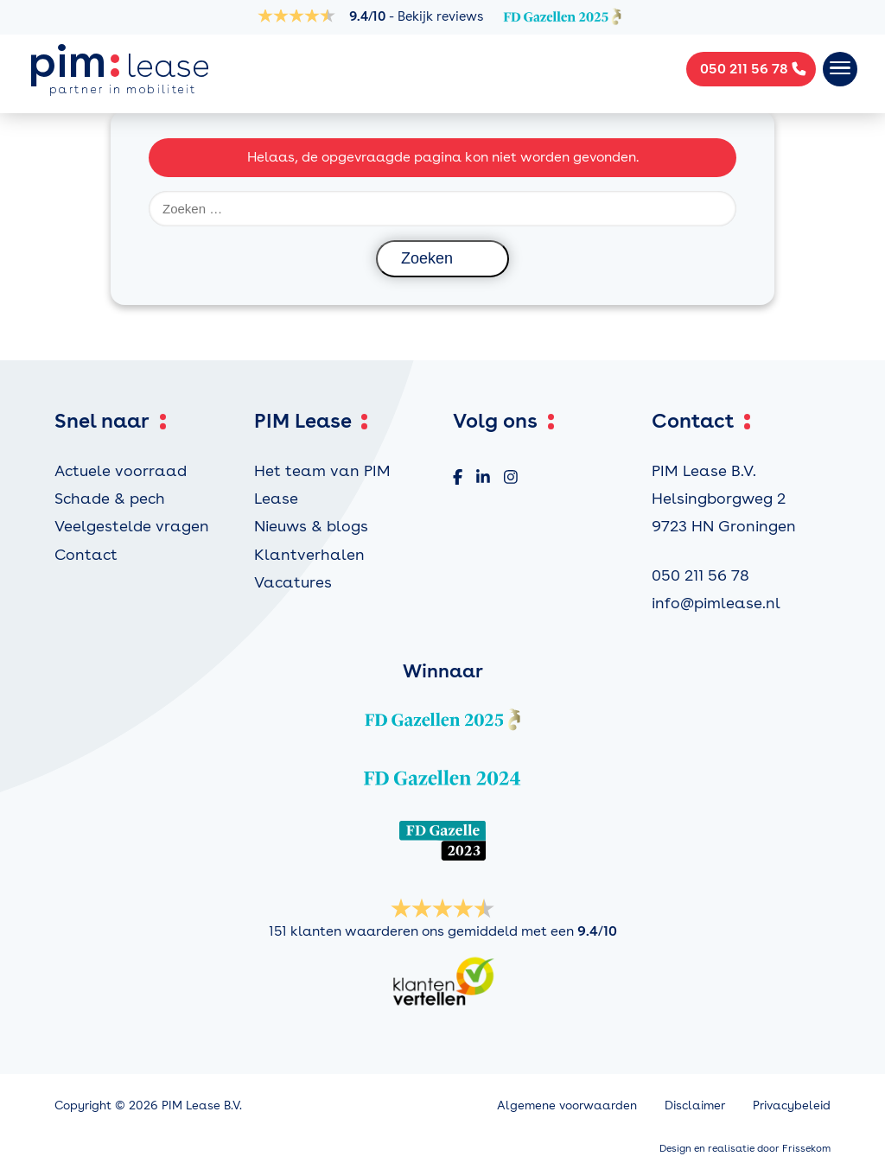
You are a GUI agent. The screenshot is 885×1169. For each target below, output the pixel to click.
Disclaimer (695, 1105)
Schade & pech (109, 498)
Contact (86, 554)
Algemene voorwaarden (567, 1105)
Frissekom (806, 1148)
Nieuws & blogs (311, 526)
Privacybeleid (792, 1105)
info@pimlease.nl (716, 603)
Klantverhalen (309, 554)
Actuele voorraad (120, 470)
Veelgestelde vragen (131, 526)
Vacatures (293, 582)
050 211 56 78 (700, 575)
